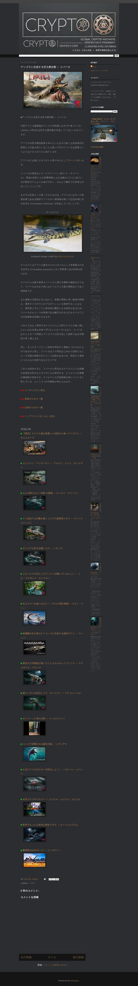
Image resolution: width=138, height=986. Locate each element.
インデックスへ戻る (35, 390)
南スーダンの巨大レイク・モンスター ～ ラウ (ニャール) (52, 693)
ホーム (52, 957)
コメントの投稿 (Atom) (55, 965)
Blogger (75, 980)
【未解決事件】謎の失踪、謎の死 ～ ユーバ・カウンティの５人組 (96, 512)
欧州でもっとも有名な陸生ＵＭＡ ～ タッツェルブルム (50, 824)
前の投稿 (78, 957)
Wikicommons (65, 256)
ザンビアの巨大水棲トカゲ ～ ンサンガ (42, 548)
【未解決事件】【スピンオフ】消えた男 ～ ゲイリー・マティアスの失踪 (103, 121)
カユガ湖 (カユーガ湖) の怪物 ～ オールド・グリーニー (51, 493)
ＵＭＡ (32, 883)
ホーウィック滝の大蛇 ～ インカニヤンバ (44, 718)
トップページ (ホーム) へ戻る (40, 416)
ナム (94, 67)
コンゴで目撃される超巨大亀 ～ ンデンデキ (45, 744)
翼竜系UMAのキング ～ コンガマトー (42, 850)
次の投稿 (26, 957)
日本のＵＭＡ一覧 (34, 407)
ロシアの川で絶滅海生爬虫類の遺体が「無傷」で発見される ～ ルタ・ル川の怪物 (96, 396)
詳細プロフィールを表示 (99, 70)
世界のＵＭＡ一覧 (34, 399)
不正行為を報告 (97, 147)
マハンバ (72, 160)
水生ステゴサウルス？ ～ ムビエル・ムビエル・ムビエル (52, 799)
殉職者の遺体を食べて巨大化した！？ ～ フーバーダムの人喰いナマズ (96, 626)
